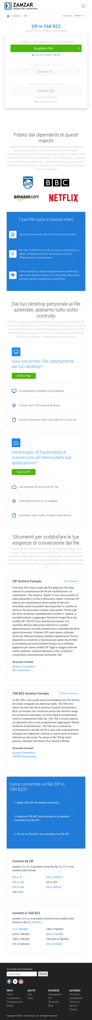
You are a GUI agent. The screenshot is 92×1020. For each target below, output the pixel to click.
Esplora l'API (23, 471)
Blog (50, 1005)
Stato (30, 998)
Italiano (78, 15)
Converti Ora (46, 91)
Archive (16, 16)
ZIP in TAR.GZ (53, 887)
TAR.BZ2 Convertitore (68, 693)
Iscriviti (43, 974)
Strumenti (53, 1001)
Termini (53, 97)
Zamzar (25, 866)
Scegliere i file (43, 48)
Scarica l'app (24, 375)
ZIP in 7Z (17, 877)
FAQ (29, 994)
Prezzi (10, 1005)
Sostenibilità (75, 998)
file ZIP (62, 866)
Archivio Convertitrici (23, 666)
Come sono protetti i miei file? (47, 55)
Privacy (73, 1009)
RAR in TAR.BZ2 (54, 934)
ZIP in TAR (18, 887)
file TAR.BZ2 (34, 922)
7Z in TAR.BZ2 (20, 929)
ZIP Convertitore (71, 581)
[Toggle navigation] (83, 6)
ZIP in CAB (18, 882)
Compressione (14, 1001)
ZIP (25, 16)
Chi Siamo (74, 994)
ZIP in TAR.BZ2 (54, 877)
